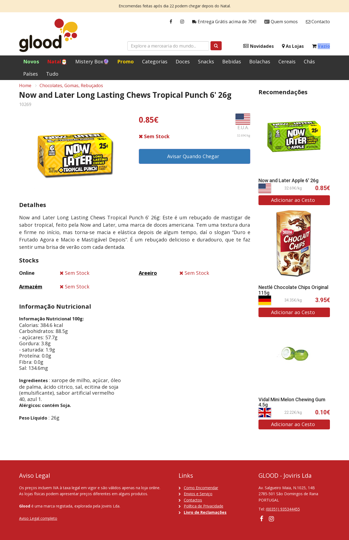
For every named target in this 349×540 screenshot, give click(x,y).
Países (30, 73)
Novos (31, 61)
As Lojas (293, 46)
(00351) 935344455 (283, 509)
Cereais (287, 61)
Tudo (52, 73)
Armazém (30, 290)
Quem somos (281, 22)
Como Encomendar (201, 487)
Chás (309, 61)
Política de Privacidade (203, 506)
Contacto (318, 22)
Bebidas (231, 61)
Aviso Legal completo (38, 518)
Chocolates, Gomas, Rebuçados (71, 89)
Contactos (193, 500)
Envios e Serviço (198, 493)
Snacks (206, 61)
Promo (125, 61)
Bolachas (259, 61)
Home (25, 89)
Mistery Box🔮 (92, 61)
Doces (183, 61)
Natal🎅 (57, 61)
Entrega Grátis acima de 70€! (224, 22)
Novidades (258, 46)
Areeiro (148, 276)
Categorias (154, 61)
